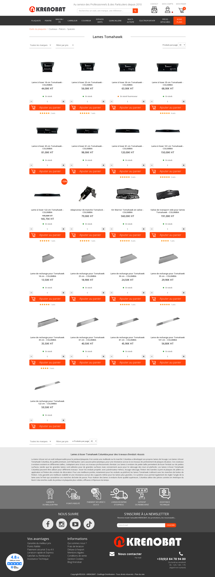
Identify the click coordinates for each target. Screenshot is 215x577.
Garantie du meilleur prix (39, 543)
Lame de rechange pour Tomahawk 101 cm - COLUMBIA (168, 338)
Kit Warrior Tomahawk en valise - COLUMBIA (127, 211)
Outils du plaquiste (37, 29)
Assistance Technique (38, 558)
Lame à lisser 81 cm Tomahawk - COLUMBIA (127, 147)
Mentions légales (75, 552)
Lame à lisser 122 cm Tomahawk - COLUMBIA (47, 211)
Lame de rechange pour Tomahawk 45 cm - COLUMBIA (47, 338)
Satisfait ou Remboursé (38, 555)
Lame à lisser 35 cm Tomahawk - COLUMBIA (167, 83)
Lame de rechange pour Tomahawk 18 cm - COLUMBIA (47, 274)
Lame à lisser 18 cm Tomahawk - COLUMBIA (47, 83)
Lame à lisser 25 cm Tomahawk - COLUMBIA (87, 83)
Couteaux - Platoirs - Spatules (62, 29)
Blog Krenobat (74, 562)
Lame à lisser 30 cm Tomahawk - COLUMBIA (127, 83)
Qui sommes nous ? (77, 543)
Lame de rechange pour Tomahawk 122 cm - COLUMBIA (47, 402)
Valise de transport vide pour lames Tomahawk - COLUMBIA (168, 211)
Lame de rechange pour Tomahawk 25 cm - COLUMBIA (87, 274)
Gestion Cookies (75, 558)
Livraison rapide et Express (40, 552)
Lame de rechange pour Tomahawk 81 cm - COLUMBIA (128, 338)
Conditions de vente (77, 555)
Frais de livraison (75, 546)
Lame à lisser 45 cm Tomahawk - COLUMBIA (47, 147)
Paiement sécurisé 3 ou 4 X (40, 549)
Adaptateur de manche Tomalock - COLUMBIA (87, 211)
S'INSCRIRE (171, 525)
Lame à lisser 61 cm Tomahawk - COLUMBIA (87, 147)
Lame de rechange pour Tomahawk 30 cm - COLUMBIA (128, 274)
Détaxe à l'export (75, 549)
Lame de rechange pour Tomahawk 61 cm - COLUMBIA (87, 338)
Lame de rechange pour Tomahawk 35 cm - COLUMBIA (168, 274)
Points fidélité (33, 546)
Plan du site (140, 574)
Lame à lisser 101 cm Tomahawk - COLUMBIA (167, 147)
